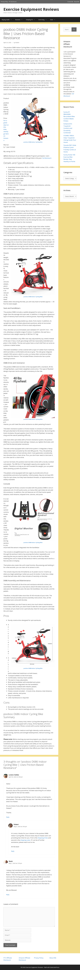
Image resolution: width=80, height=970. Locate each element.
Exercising (43, 19)
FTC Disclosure (13, 1)
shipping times (43, 838)
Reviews (19, 19)
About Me (76, 1)
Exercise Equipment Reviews (31, 9)
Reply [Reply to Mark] (7, 894)
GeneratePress (54, 967)
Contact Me (70, 1)
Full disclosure (46, 158)
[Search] (74, 29)
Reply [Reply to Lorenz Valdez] (7, 817)
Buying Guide (7, 19)
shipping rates (25, 840)
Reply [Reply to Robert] (12, 851)
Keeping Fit (31, 19)
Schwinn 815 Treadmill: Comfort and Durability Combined (67, 128)
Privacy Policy (4, 1)
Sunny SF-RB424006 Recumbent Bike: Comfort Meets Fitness (69, 116)
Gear (53, 19)
